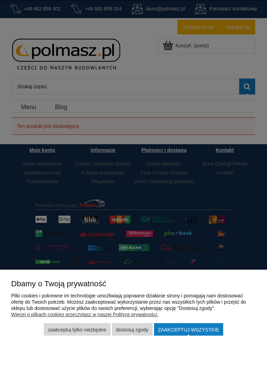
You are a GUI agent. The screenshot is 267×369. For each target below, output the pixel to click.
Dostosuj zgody (132, 330)
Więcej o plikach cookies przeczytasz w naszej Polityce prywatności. (84, 314)
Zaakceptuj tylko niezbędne (77, 330)
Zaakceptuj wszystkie (188, 330)
